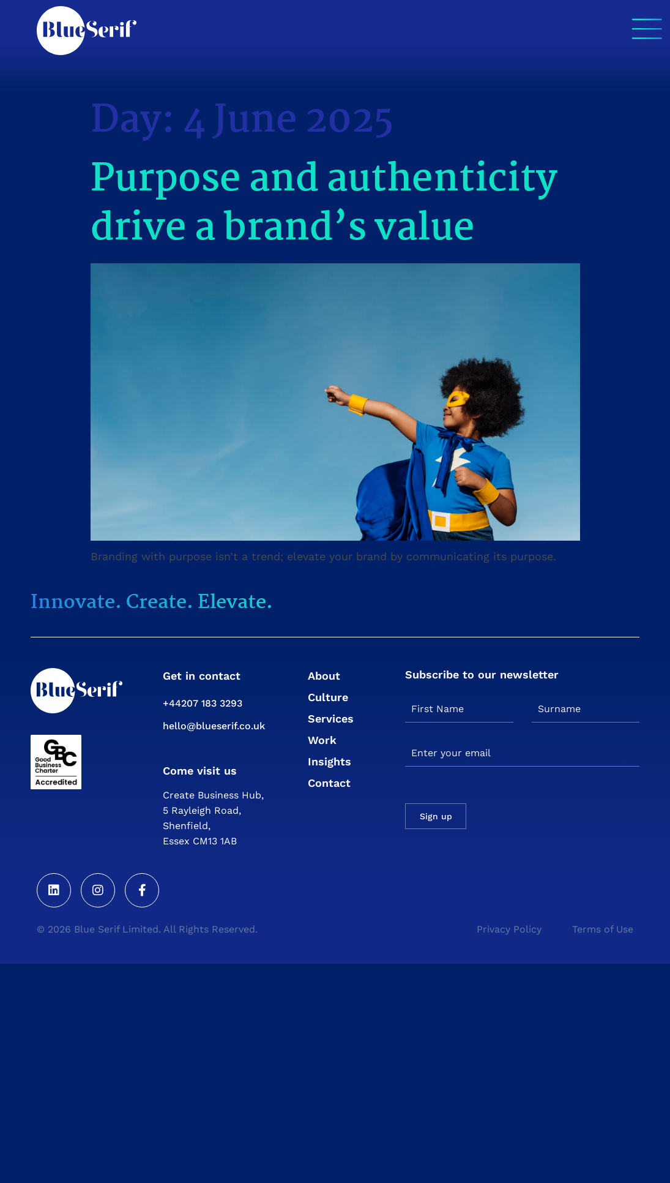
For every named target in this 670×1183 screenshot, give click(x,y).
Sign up (436, 816)
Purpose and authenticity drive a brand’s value (324, 204)
